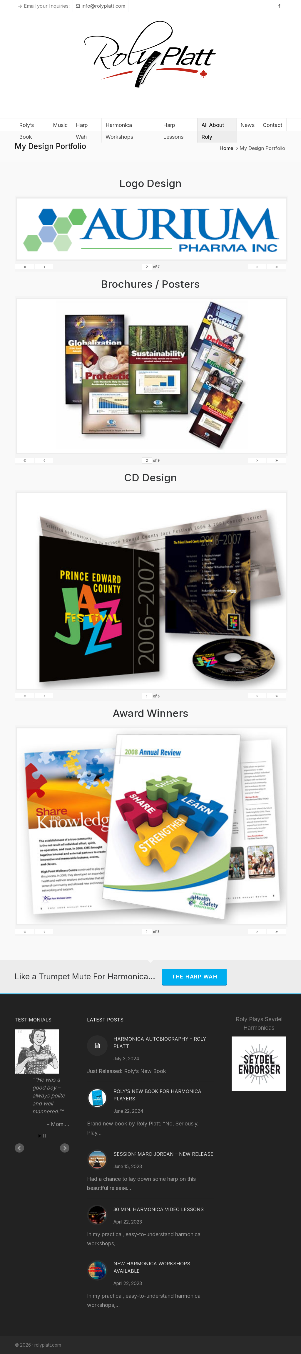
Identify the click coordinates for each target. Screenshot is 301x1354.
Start (40, 1136)
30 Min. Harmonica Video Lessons (158, 1209)
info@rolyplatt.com (100, 6)
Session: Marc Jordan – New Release (163, 1154)
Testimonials (33, 1020)
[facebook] (280, 6)
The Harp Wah (194, 976)
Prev (19, 1148)
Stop (44, 1136)
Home (226, 148)
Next (64, 1148)
